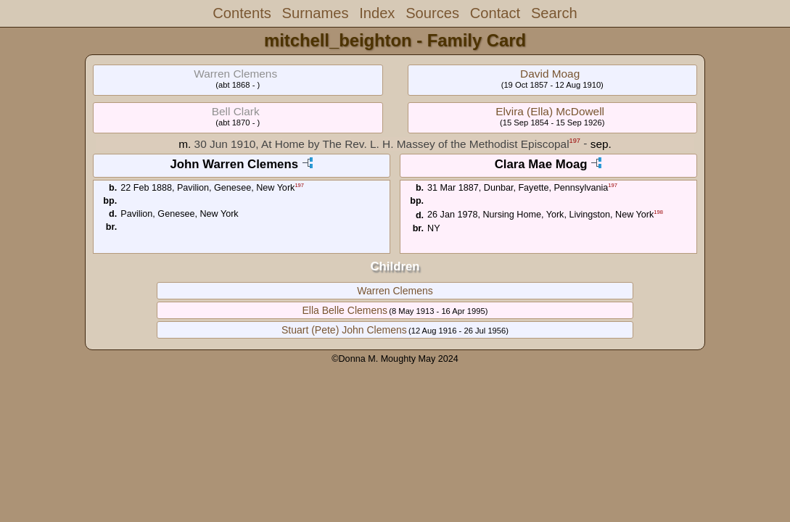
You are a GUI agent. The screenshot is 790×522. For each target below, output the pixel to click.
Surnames (315, 13)
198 (658, 212)
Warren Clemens (395, 291)
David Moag (550, 73)
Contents (242, 13)
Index (377, 13)
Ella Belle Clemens (345, 310)
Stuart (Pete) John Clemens (344, 330)
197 (574, 140)
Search (554, 13)
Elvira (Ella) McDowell (549, 111)
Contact (495, 13)
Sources (432, 13)
